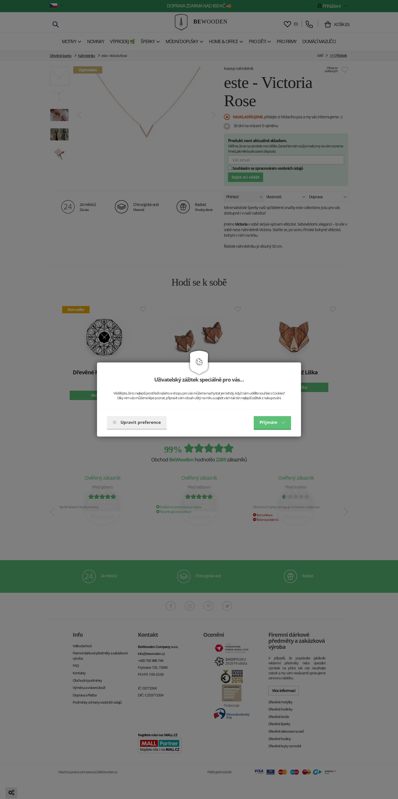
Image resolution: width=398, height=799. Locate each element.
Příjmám (272, 422)
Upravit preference (137, 422)
